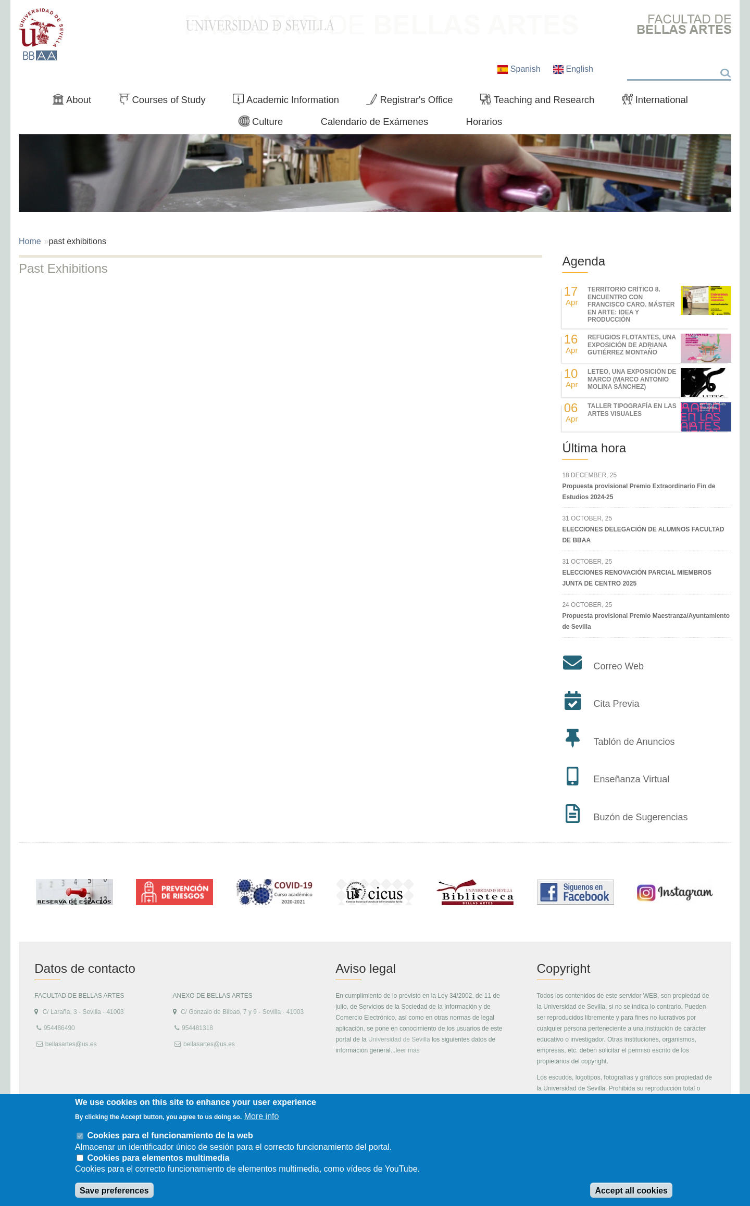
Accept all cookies (631, 1190)
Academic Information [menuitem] (290, 102)
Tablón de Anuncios (633, 742)
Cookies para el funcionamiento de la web (170, 1135)
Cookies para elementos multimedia (158, 1157)
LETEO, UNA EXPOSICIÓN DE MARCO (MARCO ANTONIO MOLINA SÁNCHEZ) (632, 379)
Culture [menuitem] (265, 124)
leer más (408, 1050)
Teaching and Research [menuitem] (542, 102)
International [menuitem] (659, 102)
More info (261, 1116)
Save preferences (114, 1190)
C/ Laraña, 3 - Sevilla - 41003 (83, 1011)
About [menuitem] (76, 102)
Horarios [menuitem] (484, 121)
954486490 (59, 1028)
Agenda (583, 261)
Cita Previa (616, 704)
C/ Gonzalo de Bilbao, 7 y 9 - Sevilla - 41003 (242, 1011)
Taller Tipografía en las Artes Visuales (632, 409)
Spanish (520, 69)
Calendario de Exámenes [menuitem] (375, 121)
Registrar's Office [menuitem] (413, 102)
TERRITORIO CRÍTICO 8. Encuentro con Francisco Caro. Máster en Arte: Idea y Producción (631, 304)
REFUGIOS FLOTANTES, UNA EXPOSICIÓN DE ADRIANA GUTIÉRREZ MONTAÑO (632, 345)
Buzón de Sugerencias (640, 817)
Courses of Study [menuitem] (166, 102)
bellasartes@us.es (71, 1044)
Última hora (594, 448)
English (573, 69)
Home (30, 241)
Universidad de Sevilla (399, 1039)
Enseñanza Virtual (631, 779)
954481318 (197, 1028)
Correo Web (618, 666)
